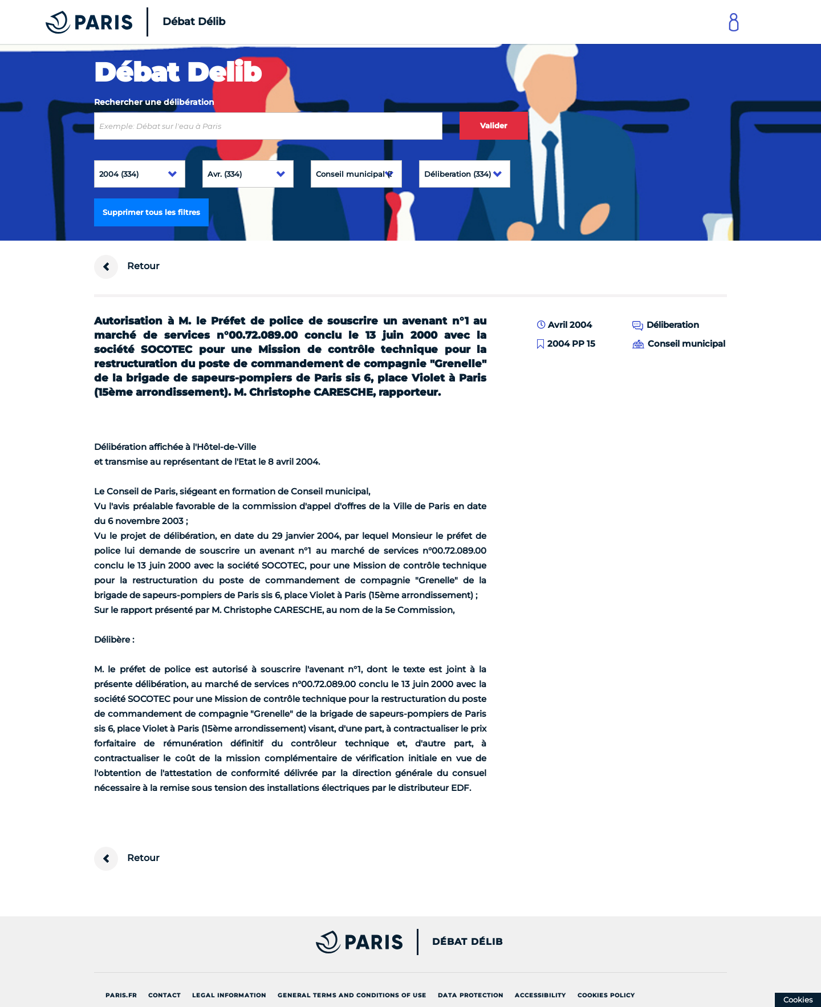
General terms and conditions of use (352, 995)
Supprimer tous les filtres (151, 212)
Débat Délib (467, 942)
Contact (164, 995)
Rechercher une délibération (154, 102)
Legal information (229, 995)
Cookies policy (606, 995)
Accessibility (540, 995)
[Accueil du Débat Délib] (119, 22)
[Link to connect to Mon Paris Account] (733, 22)
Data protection (470, 995)
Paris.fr (121, 995)
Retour (127, 267)
